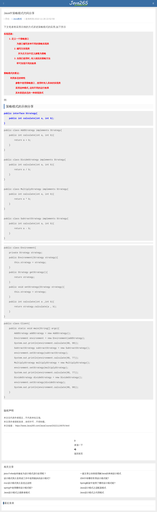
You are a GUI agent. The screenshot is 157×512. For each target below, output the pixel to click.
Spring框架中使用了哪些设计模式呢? (97, 483)
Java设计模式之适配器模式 (93, 488)
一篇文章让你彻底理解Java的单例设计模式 (100, 473)
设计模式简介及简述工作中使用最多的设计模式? (27, 478)
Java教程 (17, 19)
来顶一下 (78, 445)
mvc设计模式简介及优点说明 (17, 483)
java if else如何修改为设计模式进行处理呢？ (25, 473)
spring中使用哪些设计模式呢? (18, 488)
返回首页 (78, 453)
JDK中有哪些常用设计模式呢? (94, 478)
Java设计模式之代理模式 (92, 492)
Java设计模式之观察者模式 (17, 492)
